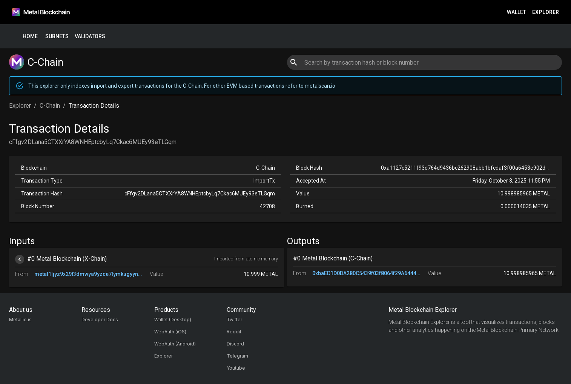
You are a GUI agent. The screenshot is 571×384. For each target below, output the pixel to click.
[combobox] (424, 62)
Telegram (237, 356)
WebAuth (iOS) (170, 331)
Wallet (516, 12)
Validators (90, 36)
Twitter (234, 319)
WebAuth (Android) (175, 344)
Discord (235, 344)
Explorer (545, 12)
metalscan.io (320, 86)
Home (30, 36)
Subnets (57, 36)
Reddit (234, 331)
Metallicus (20, 319)
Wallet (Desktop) (172, 319)
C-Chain (50, 105)
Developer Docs (99, 319)
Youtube (236, 368)
